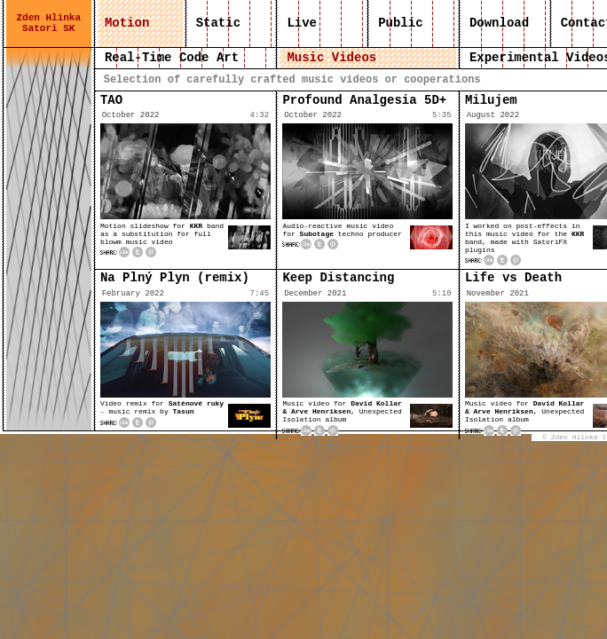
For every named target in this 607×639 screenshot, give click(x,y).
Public (400, 23)
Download (499, 23)
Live (302, 23)
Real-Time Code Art (172, 58)
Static (218, 23)
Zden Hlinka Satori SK (49, 23)
